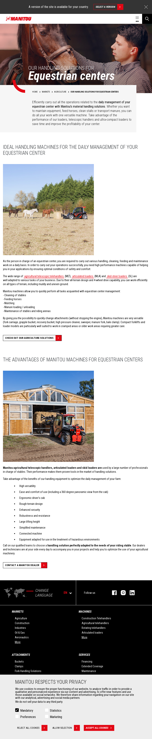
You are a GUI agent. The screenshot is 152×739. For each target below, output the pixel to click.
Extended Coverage (92, 666)
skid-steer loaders (117, 276)
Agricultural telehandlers (95, 623)
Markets (18, 611)
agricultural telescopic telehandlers (44, 276)
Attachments (21, 655)
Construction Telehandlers (96, 618)
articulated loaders (82, 276)
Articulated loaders (92, 632)
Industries (20, 627)
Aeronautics (22, 637)
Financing (87, 661)
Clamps (19, 666)
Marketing (56, 717)
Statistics (55, 710)
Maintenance (89, 671)
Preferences (28, 717)
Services (84, 655)
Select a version (109, 7)
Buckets (19, 661)
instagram (121, 592)
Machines (85, 611)
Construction (22, 623)
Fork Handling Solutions (28, 671)
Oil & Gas (20, 632)
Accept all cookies (100, 728)
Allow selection (66, 728)
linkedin (130, 592)
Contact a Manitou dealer (26, 565)
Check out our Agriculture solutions (33, 338)
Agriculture (21, 618)
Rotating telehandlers (94, 627)
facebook (112, 592)
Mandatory (26, 710)
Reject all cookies (32, 728)
